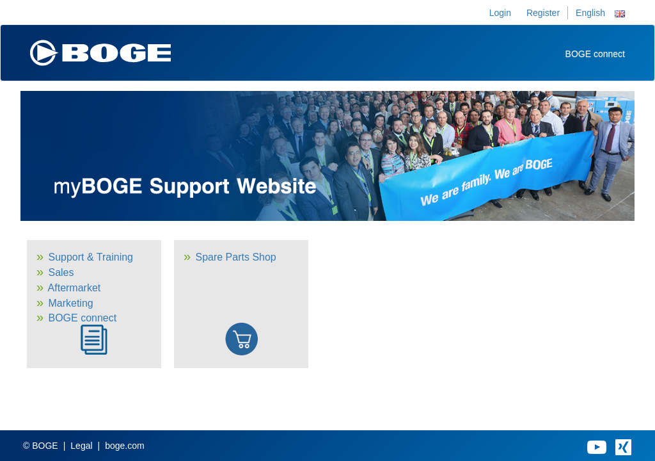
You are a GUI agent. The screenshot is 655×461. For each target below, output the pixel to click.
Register (543, 13)
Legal (81, 446)
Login (500, 13)
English (590, 13)
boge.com (124, 446)
